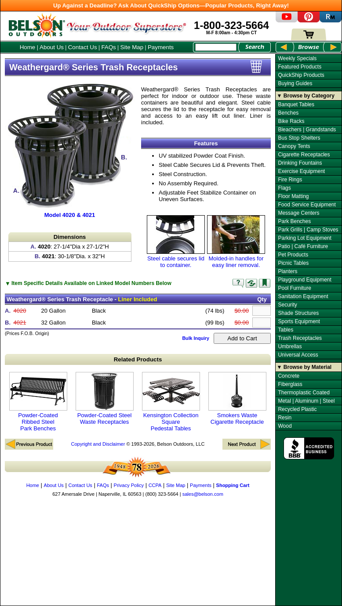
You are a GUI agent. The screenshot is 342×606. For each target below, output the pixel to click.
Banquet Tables (296, 104)
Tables (285, 330)
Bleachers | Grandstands (307, 129)
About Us (52, 47)
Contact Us (82, 47)
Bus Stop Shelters (299, 138)
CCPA (155, 485)
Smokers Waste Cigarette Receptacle (237, 398)
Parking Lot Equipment (304, 238)
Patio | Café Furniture (303, 246)
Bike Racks (291, 121)
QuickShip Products (301, 75)
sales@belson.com (202, 494)
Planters (287, 271)
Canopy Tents (294, 146)
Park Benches (294, 221)
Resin (284, 418)
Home (28, 47)
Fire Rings (290, 180)
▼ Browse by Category (306, 96)
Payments (161, 47)
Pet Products (293, 255)
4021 (20, 322)
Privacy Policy (129, 485)
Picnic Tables (293, 263)
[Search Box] (215, 47)
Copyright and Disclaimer (98, 444)
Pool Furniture (294, 288)
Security (287, 305)
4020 (20, 310)
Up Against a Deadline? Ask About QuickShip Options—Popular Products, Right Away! (171, 5)
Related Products (138, 359)
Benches (288, 113)
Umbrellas (290, 346)
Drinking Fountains (300, 163)
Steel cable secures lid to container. (176, 241)
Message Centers (298, 213)
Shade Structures (298, 313)
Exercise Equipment (301, 171)
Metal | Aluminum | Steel (306, 401)
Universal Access (298, 355)
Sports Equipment (299, 321)
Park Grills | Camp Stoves (308, 230)
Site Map (132, 47)
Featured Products (299, 67)
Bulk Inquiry (195, 338)
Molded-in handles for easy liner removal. (236, 241)
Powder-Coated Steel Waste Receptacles (105, 398)
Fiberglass (290, 384)
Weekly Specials (297, 58)
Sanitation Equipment (303, 296)
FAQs (108, 47)
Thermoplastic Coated (303, 393)
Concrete (288, 376)
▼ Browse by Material (304, 367)
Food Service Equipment (306, 205)
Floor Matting (293, 196)
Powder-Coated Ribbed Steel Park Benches (38, 402)
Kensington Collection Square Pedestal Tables (171, 402)
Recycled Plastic (297, 409)
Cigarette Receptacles (304, 155)
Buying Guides (295, 83)
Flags (284, 188)
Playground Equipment (304, 280)
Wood (284, 426)
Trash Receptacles (300, 338)
